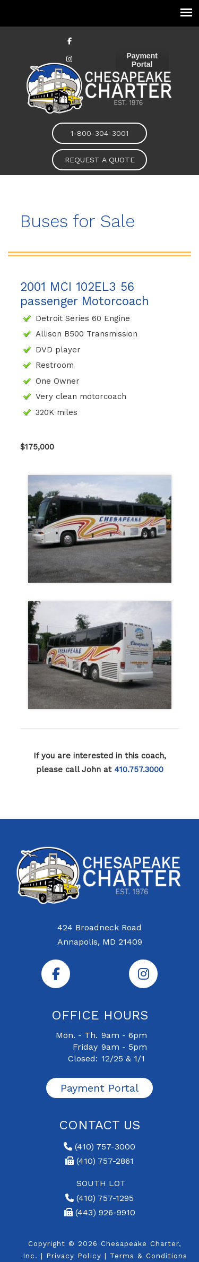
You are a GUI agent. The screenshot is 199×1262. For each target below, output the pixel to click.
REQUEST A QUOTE (100, 159)
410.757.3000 (138, 769)
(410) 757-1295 (99, 1198)
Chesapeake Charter (99, 87)
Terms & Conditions (148, 1255)
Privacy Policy (73, 1255)
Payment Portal (142, 59)
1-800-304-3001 (99, 133)
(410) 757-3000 (99, 1147)
